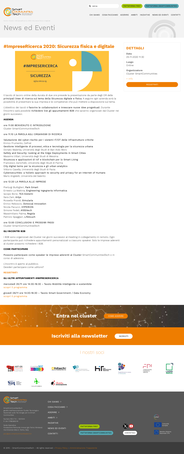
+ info (129, 78)
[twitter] (125, 426)
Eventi (11, 21)
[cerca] (103, 6)
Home (6, 21)
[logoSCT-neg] (15, 397)
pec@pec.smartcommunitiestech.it (18, 434)
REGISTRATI (11, 272)
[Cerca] (90, 6)
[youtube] (131, 426)
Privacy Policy (61, 448)
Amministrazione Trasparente (83, 448)
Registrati (152, 84)
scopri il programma (15, 287)
